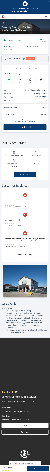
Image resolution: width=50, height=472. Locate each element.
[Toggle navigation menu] (46, 16)
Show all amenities (25, 174)
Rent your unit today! (20, 11)
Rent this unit (25, 127)
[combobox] (25, 463)
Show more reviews (25, 254)
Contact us (25, 432)
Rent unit (37, 468)
